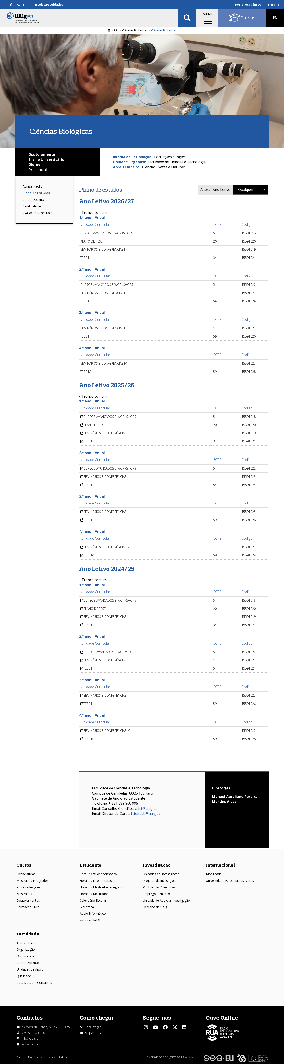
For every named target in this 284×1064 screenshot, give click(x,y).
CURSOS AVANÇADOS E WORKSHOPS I (110, 417)
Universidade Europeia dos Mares (230, 880)
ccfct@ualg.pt (146, 808)
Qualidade (24, 976)
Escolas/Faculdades (48, 4)
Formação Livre (28, 907)
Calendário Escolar (93, 900)
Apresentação (33, 186)
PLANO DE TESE (94, 425)
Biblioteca (87, 907)
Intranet (274, 4)
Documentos (26, 956)
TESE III (88, 520)
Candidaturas (32, 206)
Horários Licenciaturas (96, 880)
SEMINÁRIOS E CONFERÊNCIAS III (106, 512)
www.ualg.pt (30, 1044)
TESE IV (88, 555)
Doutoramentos (28, 900)
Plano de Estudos (36, 193)
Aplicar (187, 18)
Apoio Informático (93, 913)
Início (115, 30)
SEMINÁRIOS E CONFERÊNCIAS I (105, 433)
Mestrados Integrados (32, 880)
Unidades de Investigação (161, 874)
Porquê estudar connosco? (99, 874)
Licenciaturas (26, 874)
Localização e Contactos (34, 983)
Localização (93, 1027)
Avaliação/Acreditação (38, 213)
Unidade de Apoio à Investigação (166, 900)
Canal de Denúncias (29, 1057)
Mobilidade (214, 874)
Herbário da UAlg (155, 907)
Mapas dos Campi (98, 1033)
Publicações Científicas (159, 887)
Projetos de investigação (160, 880)
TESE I (87, 441)
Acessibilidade (58, 1057)
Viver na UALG (90, 920)
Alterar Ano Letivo (215, 189)
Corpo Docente (34, 199)
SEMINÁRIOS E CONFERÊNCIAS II (106, 476)
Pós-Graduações (29, 887)
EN (275, 17)
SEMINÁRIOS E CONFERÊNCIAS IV (106, 547)
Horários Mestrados (94, 894)
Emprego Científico (156, 894)
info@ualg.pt (30, 1038)
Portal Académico (248, 4)
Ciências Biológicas (135, 30)
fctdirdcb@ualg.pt (145, 813)
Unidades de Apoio (30, 969)
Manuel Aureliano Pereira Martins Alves (234, 799)
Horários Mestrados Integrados (102, 887)
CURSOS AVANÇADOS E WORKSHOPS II (110, 468)
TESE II (88, 485)
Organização (26, 949)
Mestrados (24, 894)
